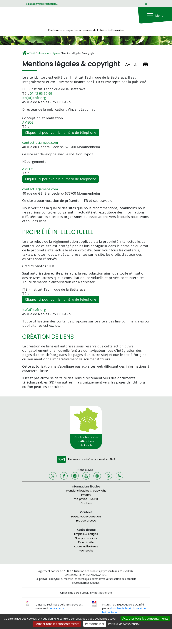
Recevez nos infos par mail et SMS (91, 459)
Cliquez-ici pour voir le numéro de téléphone (60, 132)
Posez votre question (86, 516)
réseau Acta (57, 608)
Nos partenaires (86, 538)
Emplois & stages (86, 534)
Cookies (86, 503)
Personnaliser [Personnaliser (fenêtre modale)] (94, 624)
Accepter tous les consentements (145, 618)
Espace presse (86, 520)
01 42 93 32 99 (41, 93)
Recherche (86, 550)
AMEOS (28, 122)
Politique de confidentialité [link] (124, 624)
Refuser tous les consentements (56, 624)
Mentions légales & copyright (86, 490)
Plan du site (86, 542)
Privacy (86, 495)
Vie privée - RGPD (86, 499)
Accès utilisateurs (86, 546)
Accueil (31, 53)
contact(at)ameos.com (40, 142)
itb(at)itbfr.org (34, 97)
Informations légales (48, 53)
